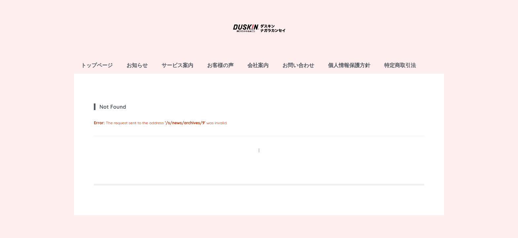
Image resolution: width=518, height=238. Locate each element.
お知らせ (137, 65)
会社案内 (258, 65)
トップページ (97, 65)
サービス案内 (177, 65)
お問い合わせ (298, 65)
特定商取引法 (400, 65)
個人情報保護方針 (349, 65)
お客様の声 (220, 65)
